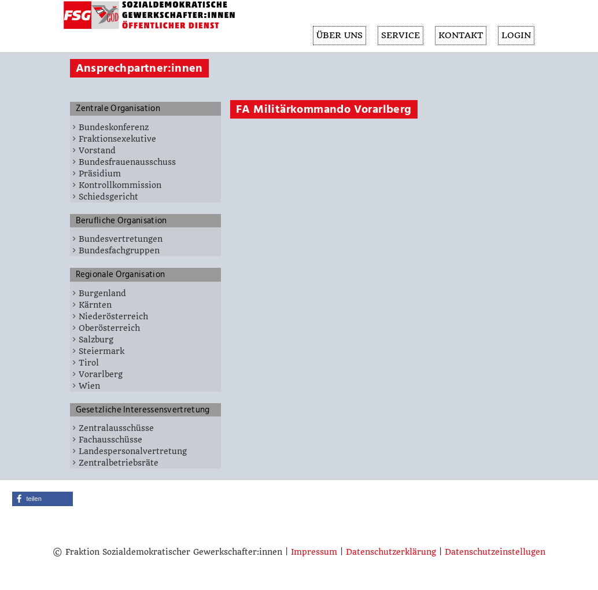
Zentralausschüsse (116, 428)
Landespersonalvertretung (133, 451)
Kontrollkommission (120, 185)
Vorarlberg (101, 374)
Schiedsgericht (108, 196)
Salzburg (96, 339)
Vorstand (97, 150)
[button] (42, 499)
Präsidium (100, 173)
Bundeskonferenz (114, 127)
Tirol (89, 362)
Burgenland (102, 293)
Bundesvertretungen (121, 239)
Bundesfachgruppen (119, 250)
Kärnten (95, 304)
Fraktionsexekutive (117, 138)
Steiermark (101, 351)
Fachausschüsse (110, 439)
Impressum (314, 551)
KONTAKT (459, 36)
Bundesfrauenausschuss (127, 162)
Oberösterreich (109, 328)
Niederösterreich (113, 316)
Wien (89, 385)
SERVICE (397, 36)
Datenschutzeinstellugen (495, 551)
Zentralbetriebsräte (118, 462)
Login (515, 36)
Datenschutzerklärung (391, 551)
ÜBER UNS (335, 36)
